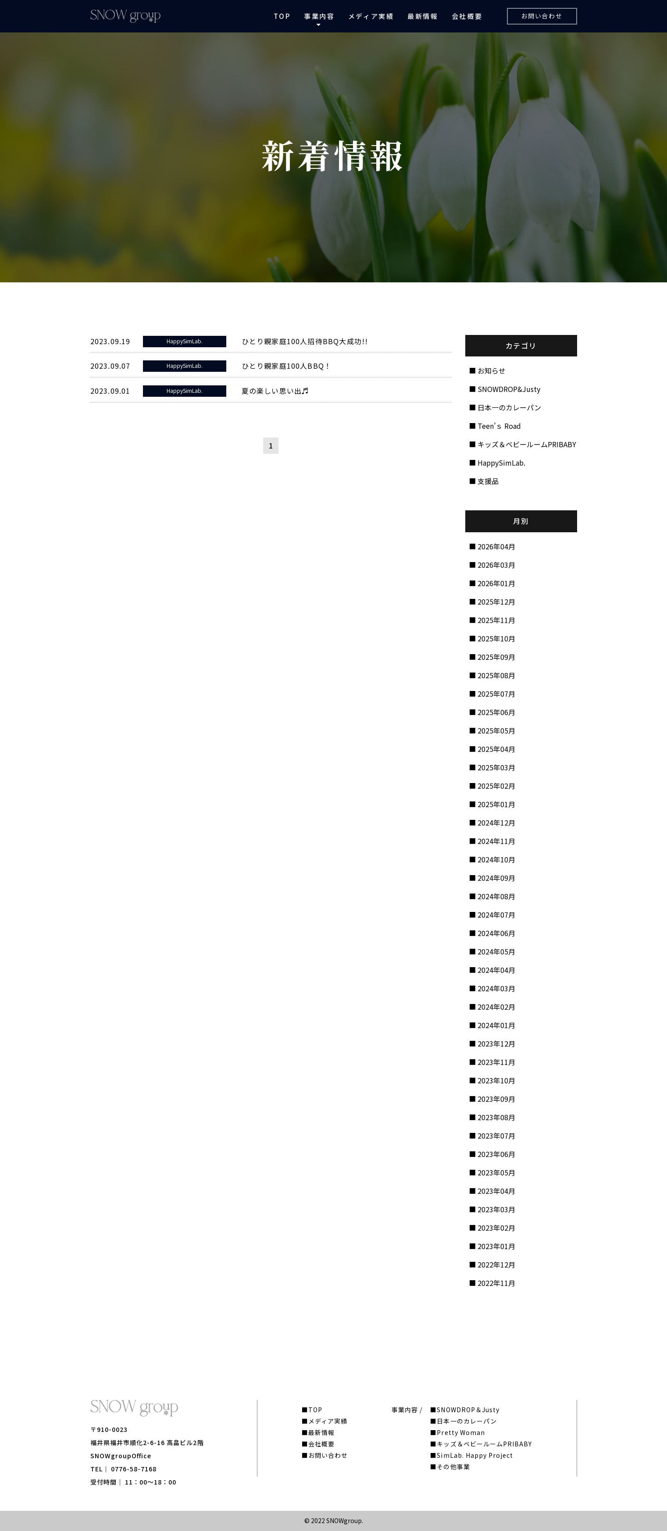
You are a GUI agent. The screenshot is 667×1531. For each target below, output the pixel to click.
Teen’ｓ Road (499, 425)
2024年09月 (496, 877)
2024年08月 (496, 896)
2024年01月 (496, 1025)
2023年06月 (496, 1154)
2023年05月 (496, 1172)
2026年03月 (496, 564)
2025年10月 (496, 638)
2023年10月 (496, 1080)
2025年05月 (496, 730)
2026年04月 (496, 546)
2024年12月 (496, 822)
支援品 (488, 481)
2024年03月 (496, 988)
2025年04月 (496, 749)
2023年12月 (496, 1043)
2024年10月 (496, 859)
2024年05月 (496, 951)
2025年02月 (496, 785)
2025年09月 (496, 657)
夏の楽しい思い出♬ (276, 390)
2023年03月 (496, 1209)
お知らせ (492, 370)
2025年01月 (496, 804)
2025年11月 (496, 620)
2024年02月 (496, 1006)
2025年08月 (496, 675)
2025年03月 (496, 767)
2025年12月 (496, 601)
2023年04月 (496, 1191)
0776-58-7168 (134, 1468)
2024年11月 (496, 841)
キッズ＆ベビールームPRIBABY (527, 444)
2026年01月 (496, 583)
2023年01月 (496, 1246)
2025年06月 (496, 712)
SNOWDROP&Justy (509, 389)
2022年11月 (496, 1283)
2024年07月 (496, 914)
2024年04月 (496, 970)
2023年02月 (496, 1227)
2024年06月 (496, 933)
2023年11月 (496, 1062)
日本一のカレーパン (509, 407)
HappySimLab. (501, 462)
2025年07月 (496, 693)
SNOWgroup (344, 1520)
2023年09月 (496, 1098)
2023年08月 (496, 1117)
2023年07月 (496, 1135)
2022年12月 (496, 1264)
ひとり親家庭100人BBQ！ (287, 365)
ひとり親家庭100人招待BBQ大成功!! (305, 341)
